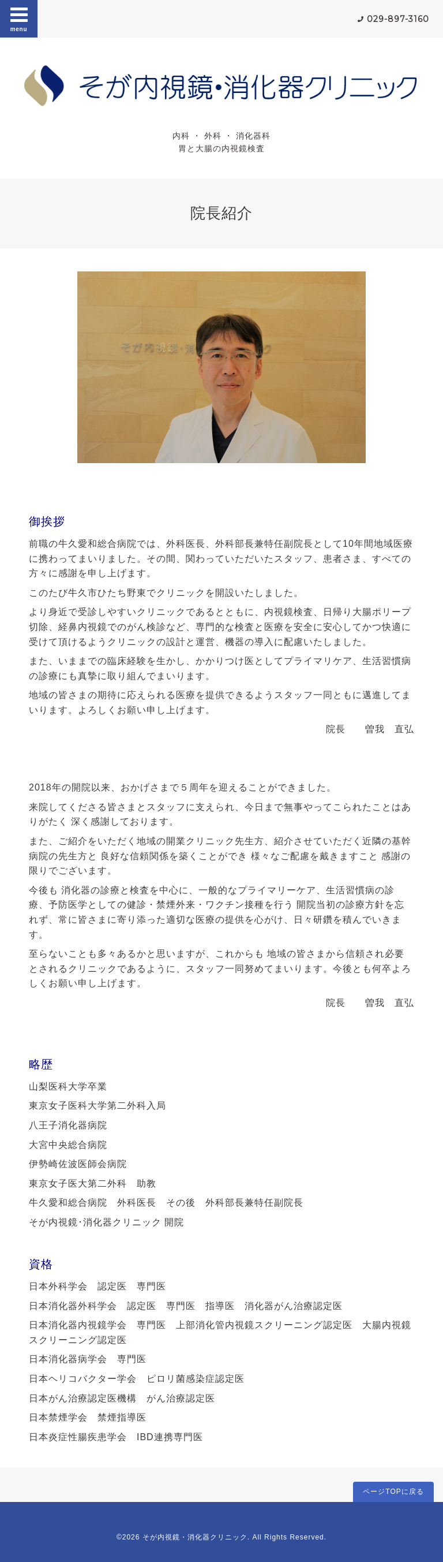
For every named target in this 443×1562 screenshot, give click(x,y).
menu (19, 18)
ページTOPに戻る (393, 1492)
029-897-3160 (398, 19)
